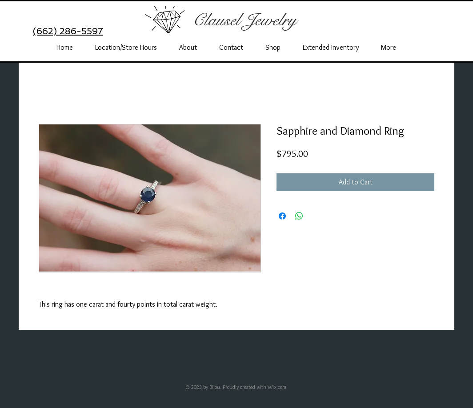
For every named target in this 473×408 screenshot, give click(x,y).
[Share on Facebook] (282, 216)
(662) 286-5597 (68, 31)
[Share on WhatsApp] (299, 216)
